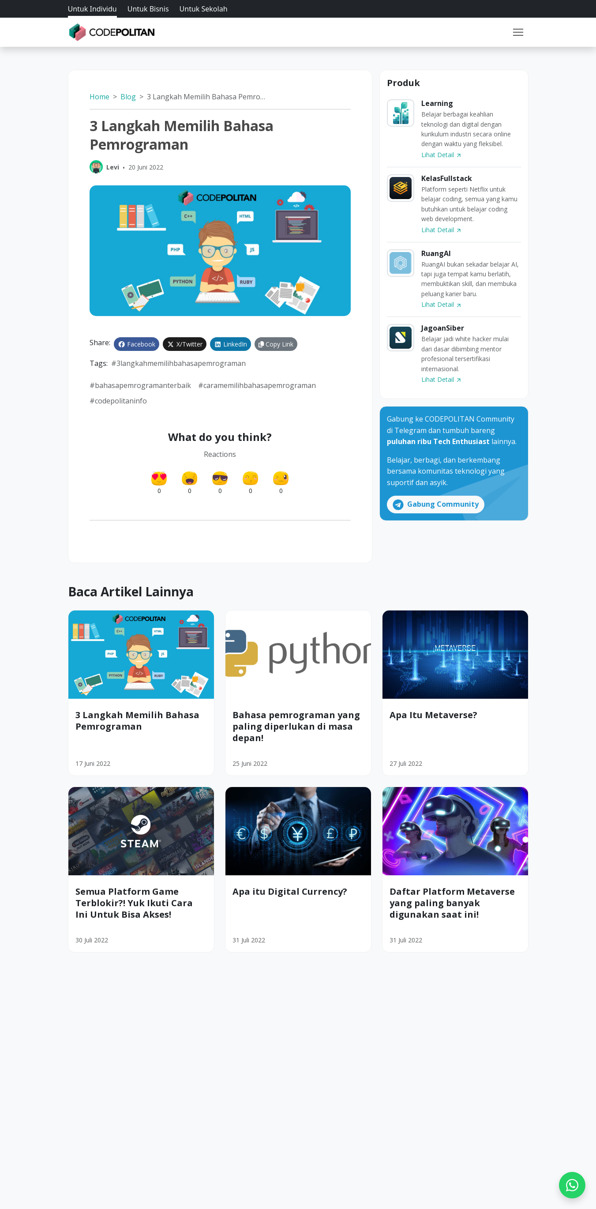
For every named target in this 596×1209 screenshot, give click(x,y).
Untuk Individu (92, 9)
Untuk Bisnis (148, 9)
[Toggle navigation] (518, 32)
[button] (518, 32)
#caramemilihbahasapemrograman (257, 385)
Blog (128, 97)
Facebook (137, 344)
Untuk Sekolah (204, 9)
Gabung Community (436, 504)
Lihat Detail (441, 155)
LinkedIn (230, 344)
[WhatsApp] (572, 1185)
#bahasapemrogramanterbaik (140, 385)
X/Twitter (184, 344)
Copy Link (276, 344)
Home (99, 97)
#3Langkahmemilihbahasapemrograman (178, 363)
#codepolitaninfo (118, 401)
